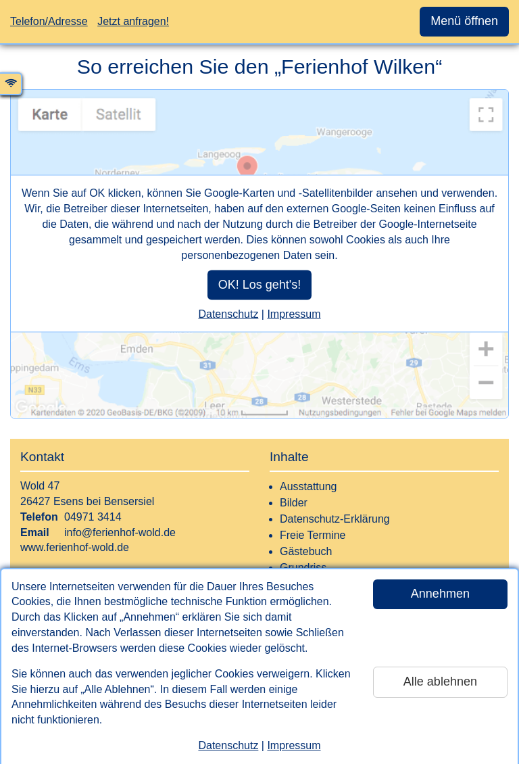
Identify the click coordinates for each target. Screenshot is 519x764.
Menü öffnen (464, 21)
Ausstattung (308, 486)
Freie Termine (313, 535)
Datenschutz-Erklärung (335, 519)
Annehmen (440, 593)
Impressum (293, 745)
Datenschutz (228, 745)
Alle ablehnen (440, 681)
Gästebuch (306, 551)
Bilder (293, 502)
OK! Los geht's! (259, 284)
